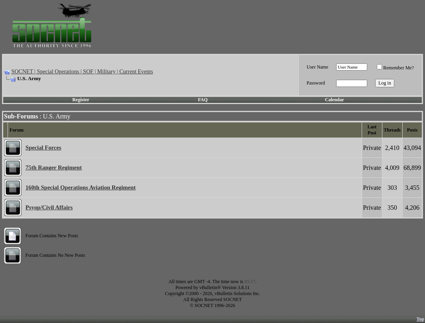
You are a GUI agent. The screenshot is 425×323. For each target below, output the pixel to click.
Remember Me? (395, 68)
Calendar (334, 99)
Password (316, 83)
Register (80, 99)
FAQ (203, 99)
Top (420, 319)
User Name (317, 67)
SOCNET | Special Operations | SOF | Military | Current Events (82, 72)
